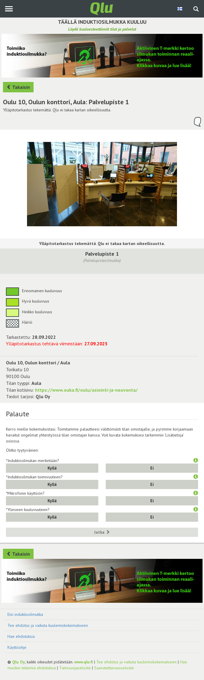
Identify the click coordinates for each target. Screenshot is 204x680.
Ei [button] (152, 468)
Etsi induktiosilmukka (25, 614)
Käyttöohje (16, 647)
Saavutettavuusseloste (114, 667)
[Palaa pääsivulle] (102, 8)
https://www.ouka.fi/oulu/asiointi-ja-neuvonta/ (86, 390)
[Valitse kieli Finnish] (180, 8)
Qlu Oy (18, 662)
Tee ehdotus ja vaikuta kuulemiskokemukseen (47, 625)
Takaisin (18, 87)
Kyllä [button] (52, 468)
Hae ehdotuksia (21, 636)
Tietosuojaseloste (75, 667)
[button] (195, 461)
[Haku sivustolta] (196, 9)
